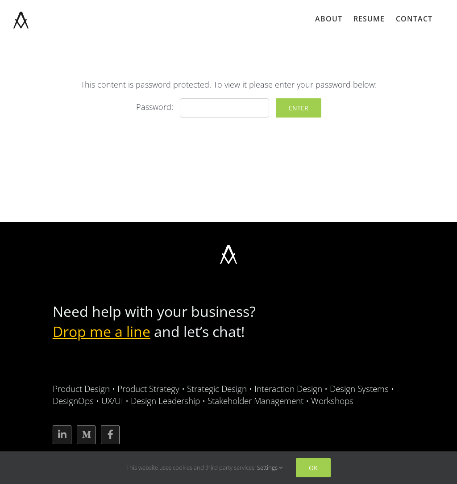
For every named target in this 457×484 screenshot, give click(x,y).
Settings (270, 467)
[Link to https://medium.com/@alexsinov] (86, 434)
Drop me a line (101, 331)
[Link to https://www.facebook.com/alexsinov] (110, 434)
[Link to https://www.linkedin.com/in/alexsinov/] (62, 434)
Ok (313, 467)
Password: (202, 106)
